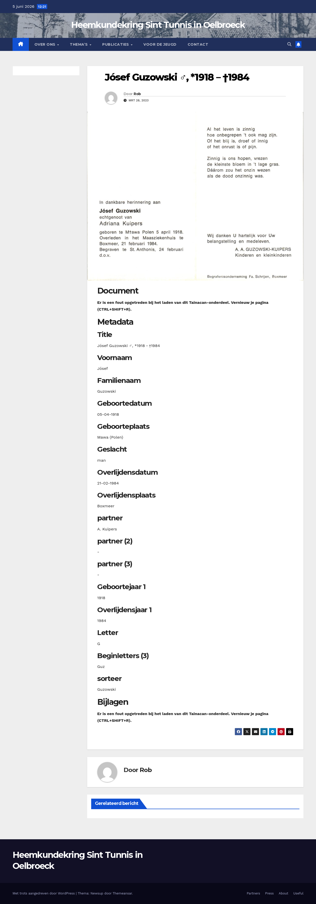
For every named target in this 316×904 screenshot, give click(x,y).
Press (269, 893)
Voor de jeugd (160, 44)
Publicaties (116, 44)
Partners (253, 893)
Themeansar (122, 893)
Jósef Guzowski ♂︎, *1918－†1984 (177, 77)
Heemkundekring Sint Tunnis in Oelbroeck (158, 25)
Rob (137, 94)
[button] (289, 44)
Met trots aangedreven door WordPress (44, 893)
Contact (198, 44)
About (283, 893)
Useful (298, 893)
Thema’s (79, 44)
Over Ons (45, 44)
